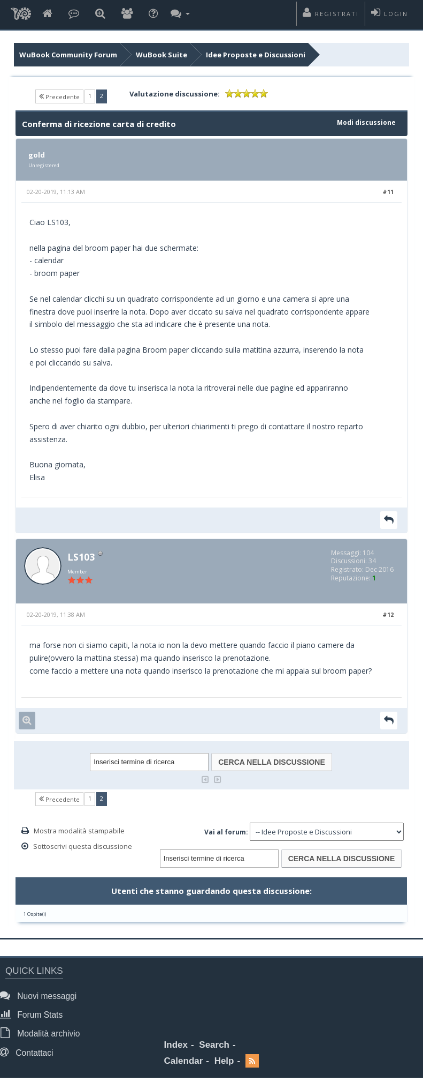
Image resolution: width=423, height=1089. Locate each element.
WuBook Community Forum (68, 54)
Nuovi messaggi (40, 995)
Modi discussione (366, 122)
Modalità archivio (42, 1033)
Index (176, 1045)
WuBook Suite (161, 54)
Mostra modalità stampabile (79, 831)
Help (224, 1061)
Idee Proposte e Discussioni (255, 54)
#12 (388, 614)
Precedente (59, 96)
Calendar (183, 1061)
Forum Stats (34, 1014)
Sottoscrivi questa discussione (82, 846)
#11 (388, 192)
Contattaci (29, 1052)
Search (214, 1045)
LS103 (81, 556)
